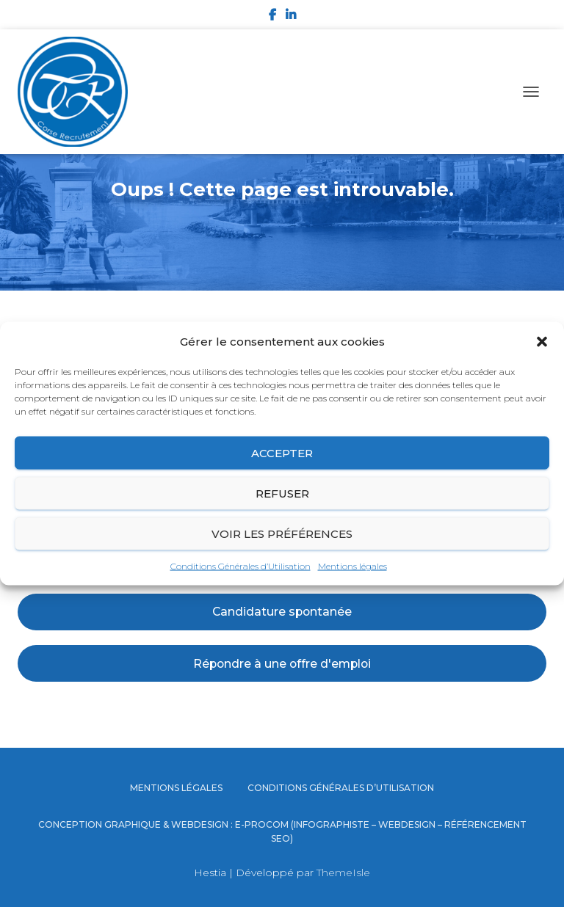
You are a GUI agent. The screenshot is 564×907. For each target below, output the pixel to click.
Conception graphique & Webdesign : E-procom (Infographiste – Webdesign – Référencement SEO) (282, 831)
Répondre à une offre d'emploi (282, 664)
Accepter (282, 452)
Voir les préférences (282, 533)
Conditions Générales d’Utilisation (240, 566)
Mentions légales (352, 566)
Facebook (272, 17)
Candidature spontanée (282, 612)
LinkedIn (291, 17)
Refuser (282, 493)
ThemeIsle (343, 872)
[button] (542, 342)
